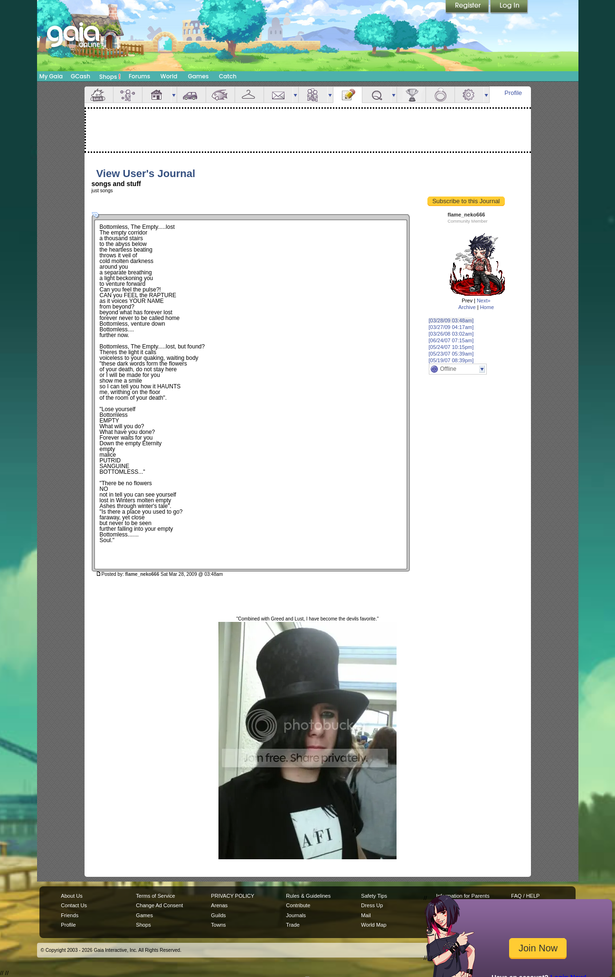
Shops (110, 76)
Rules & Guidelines (308, 896)
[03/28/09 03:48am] (451, 320)
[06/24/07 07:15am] (451, 340)
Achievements (411, 95)
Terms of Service (155, 896)
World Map (373, 925)
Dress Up (372, 905)
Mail (278, 95)
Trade (292, 925)
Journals (296, 915)
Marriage (440, 95)
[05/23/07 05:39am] (451, 354)
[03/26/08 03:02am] (451, 334)
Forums (139, 76)
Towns (218, 925)
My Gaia (51, 76)
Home (487, 307)
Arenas (219, 905)
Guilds (218, 915)
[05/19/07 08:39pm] (451, 360)
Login (509, 7)
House (156, 95)
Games (198, 76)
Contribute (298, 905)
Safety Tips (374, 896)
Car (191, 95)
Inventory (249, 95)
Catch (228, 76)
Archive (467, 307)
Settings (469, 95)
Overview (99, 95)
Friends (313, 95)
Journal (347, 95)
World (169, 76)
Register (467, 7)
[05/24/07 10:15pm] (451, 347)
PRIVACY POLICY (232, 896)
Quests (376, 95)
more (174, 95)
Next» (484, 300)
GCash (80, 76)
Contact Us (74, 905)
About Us (71, 896)
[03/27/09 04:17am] (451, 327)
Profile (513, 92)
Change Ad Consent (159, 905)
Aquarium (220, 95)
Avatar (128, 95)
